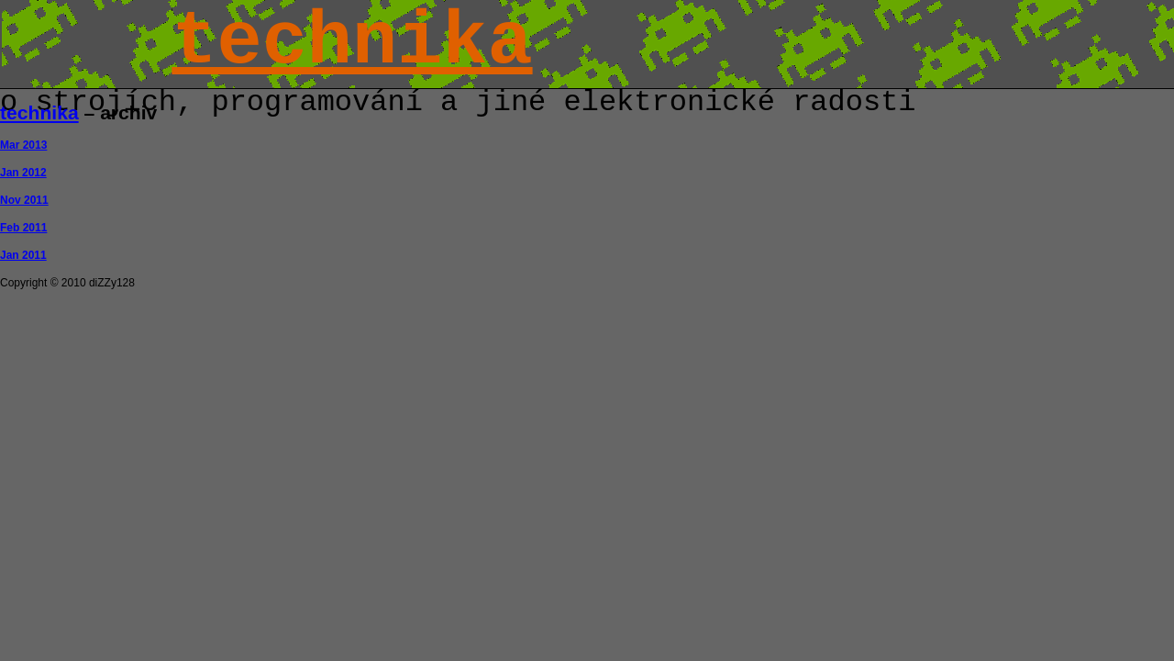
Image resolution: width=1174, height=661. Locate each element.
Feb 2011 (23, 227)
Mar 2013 (23, 145)
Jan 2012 (23, 172)
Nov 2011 (24, 200)
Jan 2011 (23, 255)
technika (352, 42)
